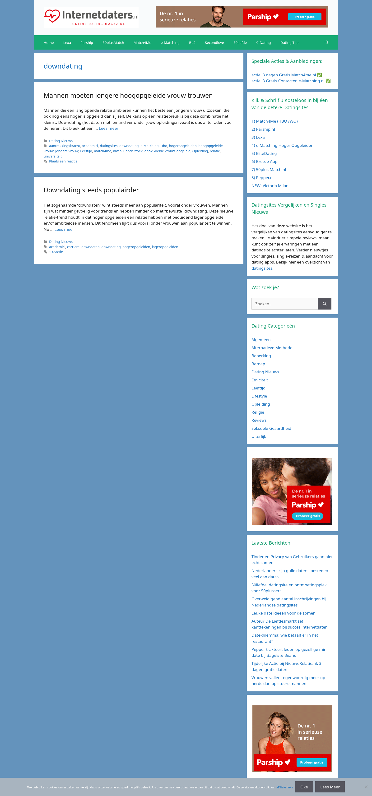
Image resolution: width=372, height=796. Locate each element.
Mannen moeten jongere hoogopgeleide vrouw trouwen (128, 95)
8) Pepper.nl (262, 177)
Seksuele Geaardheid (271, 428)
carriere (73, 247)
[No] (366, 786)
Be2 (192, 42)
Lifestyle (259, 396)
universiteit (53, 156)
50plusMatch (113, 42)
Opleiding (200, 151)
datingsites (109, 145)
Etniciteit (259, 380)
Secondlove (214, 42)
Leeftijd (86, 151)
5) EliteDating (264, 153)
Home (49, 42)
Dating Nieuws (61, 141)
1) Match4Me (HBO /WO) (274, 121)
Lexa (67, 42)
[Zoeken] (324, 304)
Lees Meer (330, 787)
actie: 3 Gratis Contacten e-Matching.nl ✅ (291, 80)
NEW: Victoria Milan (269, 185)
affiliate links (284, 787)
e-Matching (170, 42)
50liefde (240, 42)
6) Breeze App (264, 161)
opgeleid (184, 151)
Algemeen (261, 339)
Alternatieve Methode (271, 347)
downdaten (90, 247)
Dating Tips (289, 42)
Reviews (259, 420)
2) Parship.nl (263, 129)
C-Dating (263, 42)
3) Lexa (258, 137)
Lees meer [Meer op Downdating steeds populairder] (64, 229)
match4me (102, 151)
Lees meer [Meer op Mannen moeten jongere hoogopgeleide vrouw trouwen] (109, 128)
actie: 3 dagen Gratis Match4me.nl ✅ (286, 75)
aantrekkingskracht (64, 145)
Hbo (163, 145)
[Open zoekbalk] (326, 42)
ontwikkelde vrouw (159, 151)
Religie (257, 412)
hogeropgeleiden (183, 145)
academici (90, 145)
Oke (304, 787)
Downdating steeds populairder (91, 189)
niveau (118, 151)
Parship (86, 42)
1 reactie (56, 252)
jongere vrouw (66, 151)
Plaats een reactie (63, 161)
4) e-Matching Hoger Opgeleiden (282, 145)
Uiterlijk (258, 436)
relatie (215, 151)
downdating (129, 145)
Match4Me (142, 42)
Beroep (258, 363)
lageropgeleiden (165, 247)
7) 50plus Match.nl (268, 169)
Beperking (261, 355)
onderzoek (134, 151)
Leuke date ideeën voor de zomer (283, 613)
